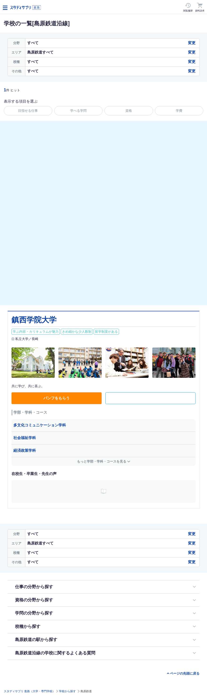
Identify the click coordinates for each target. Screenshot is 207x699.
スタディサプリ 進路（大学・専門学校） (29, 691)
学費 (179, 110)
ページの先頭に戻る (184, 673)
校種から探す (27, 626)
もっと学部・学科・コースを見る (101, 461)
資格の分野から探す (34, 600)
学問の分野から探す (34, 613)
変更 (192, 43)
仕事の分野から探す (34, 586)
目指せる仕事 (28, 110)
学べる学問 (78, 110)
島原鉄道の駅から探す (36, 639)
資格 (128, 110)
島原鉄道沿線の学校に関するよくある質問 (55, 653)
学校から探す (67, 691)
